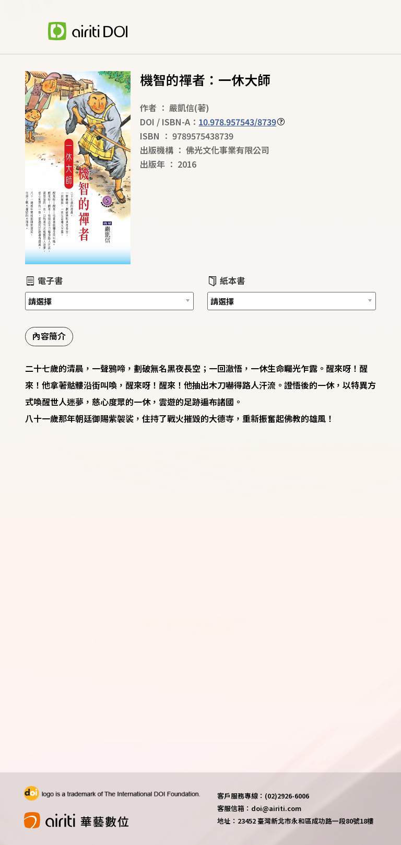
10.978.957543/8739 (237, 121)
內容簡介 (49, 336)
